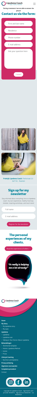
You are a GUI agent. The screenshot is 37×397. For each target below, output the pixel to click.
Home (3, 320)
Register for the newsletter (18, 224)
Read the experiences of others (18, 249)
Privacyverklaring (7, 363)
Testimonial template (10, 346)
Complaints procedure (8, 369)
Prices (5, 354)
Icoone (5, 351)
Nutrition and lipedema (10, 360)
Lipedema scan (8, 337)
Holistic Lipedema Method (11, 348)
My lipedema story (9, 326)
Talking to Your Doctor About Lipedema (16, 340)
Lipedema (4, 332)
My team (6, 329)
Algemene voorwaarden (9, 366)
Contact (18, 74)
